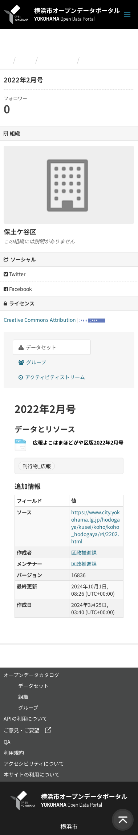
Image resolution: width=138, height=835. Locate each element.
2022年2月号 (102, 59)
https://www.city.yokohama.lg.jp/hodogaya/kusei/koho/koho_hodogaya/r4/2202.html (95, 526)
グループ (32, 362)
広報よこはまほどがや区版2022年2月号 (78, 442)
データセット (37, 347)
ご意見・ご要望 (21, 730)
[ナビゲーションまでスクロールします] (127, 14)
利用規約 (14, 752)
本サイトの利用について (32, 774)
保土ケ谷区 (57, 59)
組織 (25, 59)
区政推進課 (84, 552)
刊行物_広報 (37, 466)
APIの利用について (25, 718)
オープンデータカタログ (31, 674)
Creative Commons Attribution (40, 319)
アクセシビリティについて (34, 763)
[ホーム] (7, 59)
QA (7, 741)
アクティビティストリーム (52, 377)
